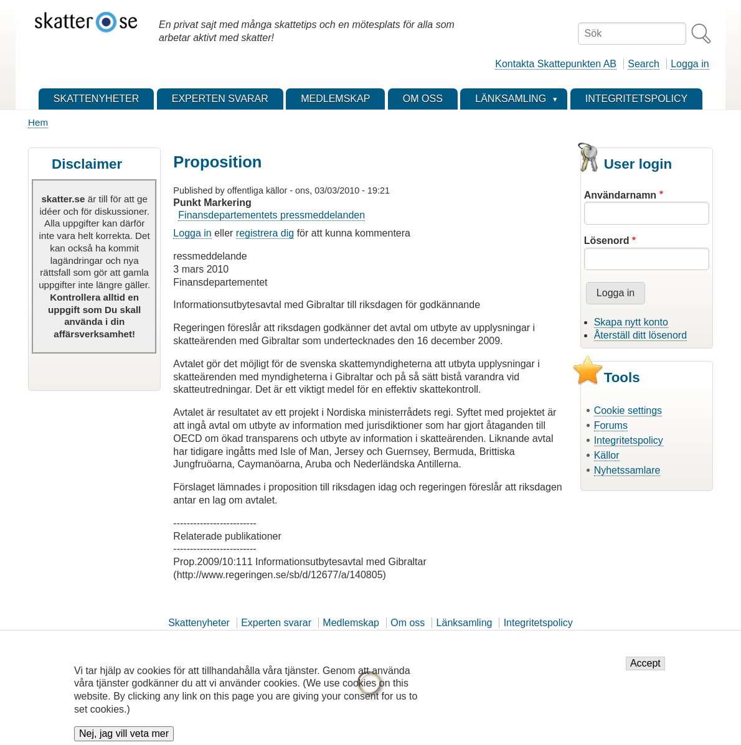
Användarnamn (620, 195)
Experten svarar (276, 622)
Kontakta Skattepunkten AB (555, 64)
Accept (645, 664)
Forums (611, 425)
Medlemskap (351, 622)
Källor (607, 455)
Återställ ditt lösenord (640, 335)
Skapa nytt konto (631, 322)
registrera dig (265, 233)
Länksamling (465, 622)
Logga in (690, 64)
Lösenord (607, 240)
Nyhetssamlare (627, 470)
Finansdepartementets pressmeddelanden (271, 215)
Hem (38, 122)
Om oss (407, 622)
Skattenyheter (199, 622)
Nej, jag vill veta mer (124, 734)
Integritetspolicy (628, 440)
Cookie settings (628, 410)
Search (643, 64)
